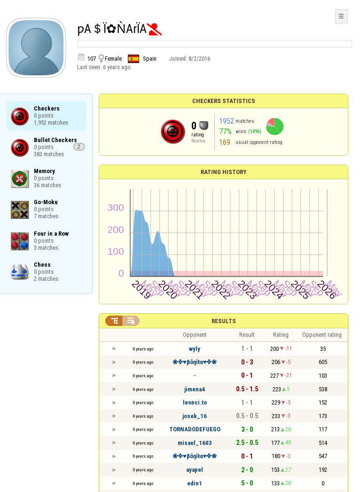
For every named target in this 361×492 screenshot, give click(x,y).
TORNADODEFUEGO (194, 429)
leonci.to (195, 402)
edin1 (194, 483)
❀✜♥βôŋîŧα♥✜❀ (195, 361)
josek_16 (194, 416)
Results (224, 321)
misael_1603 (195, 442)
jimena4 (194, 389)
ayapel (194, 469)
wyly (194, 348)
